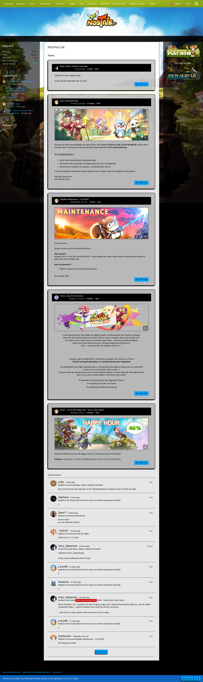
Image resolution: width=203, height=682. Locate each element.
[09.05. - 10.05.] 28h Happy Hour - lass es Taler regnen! (82, 410)
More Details (187, 679)
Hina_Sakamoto (13, 113)
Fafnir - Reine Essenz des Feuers (20, 111)
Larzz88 (63, 566)
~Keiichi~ (10, 107)
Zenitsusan (64, 103)
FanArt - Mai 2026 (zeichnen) (71, 296)
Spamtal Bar (12, 97)
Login (188, 4)
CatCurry (63, 299)
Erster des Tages (13, 104)
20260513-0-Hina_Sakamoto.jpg (67, 75)
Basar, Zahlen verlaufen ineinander (21, 81)
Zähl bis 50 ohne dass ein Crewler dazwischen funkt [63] (97, 500)
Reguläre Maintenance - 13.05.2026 (74, 199)
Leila (9, 84)
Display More (101, 652)
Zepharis (10, 93)
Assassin (63, 581)
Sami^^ (9, 100)
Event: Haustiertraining (69, 101)
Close (197, 679)
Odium (34, 64)
